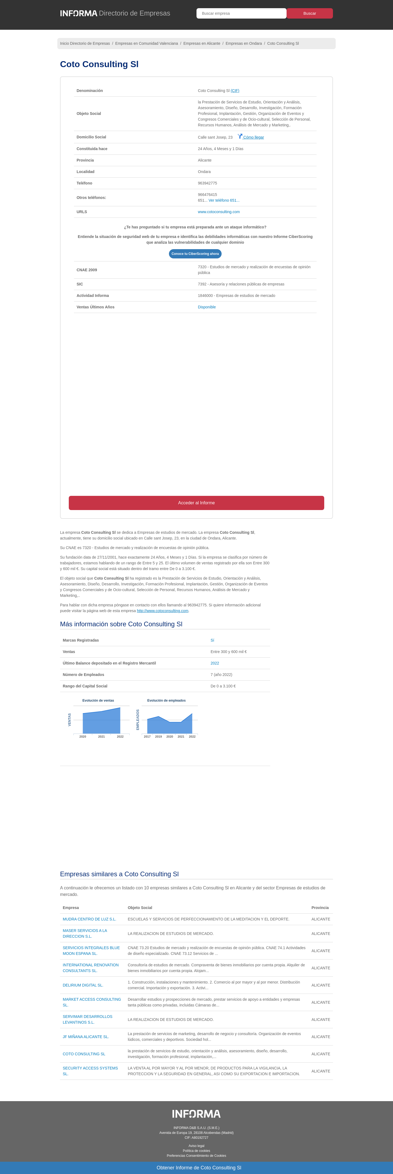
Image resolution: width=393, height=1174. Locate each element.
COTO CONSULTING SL (84, 1054)
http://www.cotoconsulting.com (162, 611)
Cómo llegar (250, 137)
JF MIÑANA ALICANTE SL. (86, 1037)
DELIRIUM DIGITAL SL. (83, 985)
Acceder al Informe (196, 502)
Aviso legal (196, 1146)
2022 (215, 663)
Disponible (207, 307)
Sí (212, 640)
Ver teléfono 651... (224, 200)
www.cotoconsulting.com (219, 212)
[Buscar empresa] (241, 13)
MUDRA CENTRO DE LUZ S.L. (89, 919)
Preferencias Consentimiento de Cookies (196, 1156)
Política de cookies (196, 1151)
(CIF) (235, 90)
